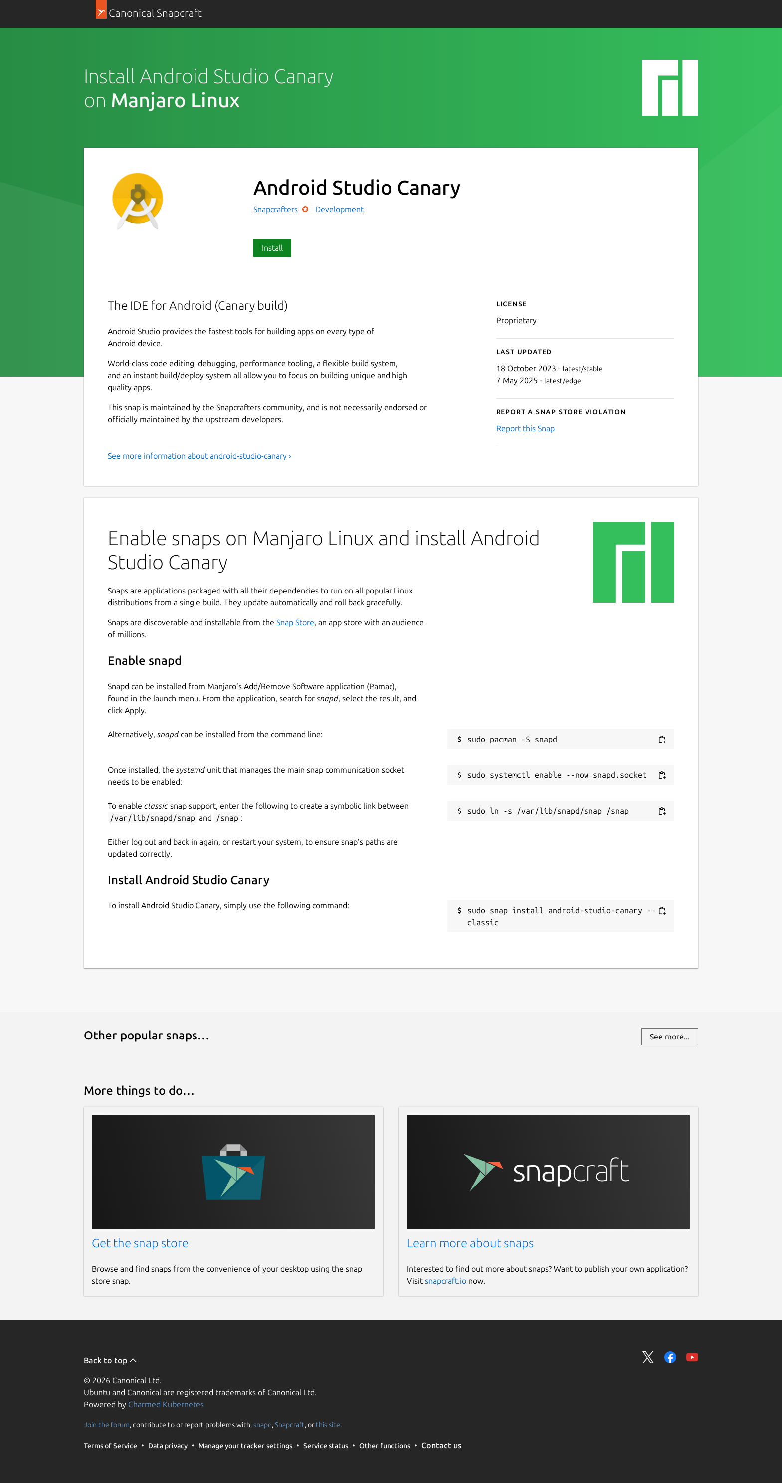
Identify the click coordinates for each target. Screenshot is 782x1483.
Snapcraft (290, 1425)
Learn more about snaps (470, 1243)
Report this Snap (525, 428)
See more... (670, 1036)
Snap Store (295, 622)
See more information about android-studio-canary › (199, 455)
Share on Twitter (648, 1357)
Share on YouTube (692, 1357)
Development (339, 209)
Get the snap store (140, 1243)
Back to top (110, 1360)
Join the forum (107, 1425)
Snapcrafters (276, 209)
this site (328, 1425)
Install (272, 247)
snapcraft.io (445, 1280)
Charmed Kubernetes (166, 1404)
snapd (262, 1425)
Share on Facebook (670, 1357)
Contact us (441, 1445)
